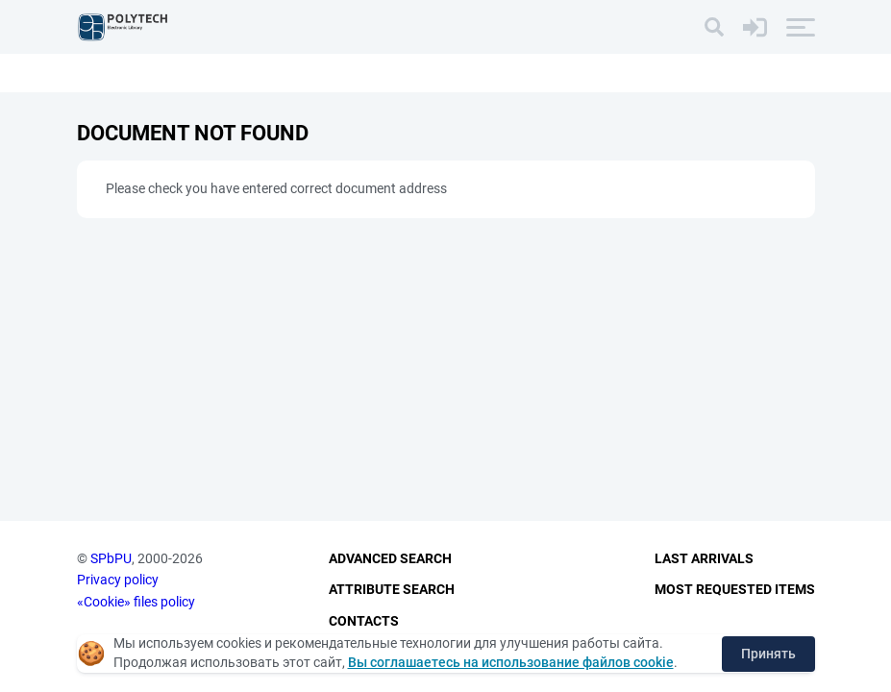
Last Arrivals (704, 558)
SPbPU (111, 558)
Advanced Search (390, 558)
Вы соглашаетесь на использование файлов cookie (511, 662)
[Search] (714, 27)
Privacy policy (118, 579)
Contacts (364, 621)
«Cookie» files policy (136, 601)
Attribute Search (392, 589)
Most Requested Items (735, 589)
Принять (768, 653)
